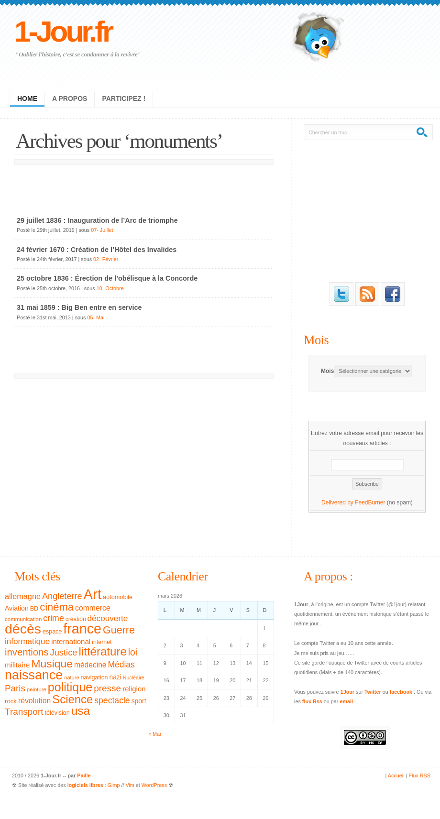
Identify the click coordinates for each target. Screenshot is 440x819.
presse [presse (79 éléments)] (107, 688)
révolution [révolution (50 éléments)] (34, 701)
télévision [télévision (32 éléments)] (56, 713)
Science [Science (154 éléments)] (72, 699)
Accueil (396, 775)
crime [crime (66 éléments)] (53, 618)
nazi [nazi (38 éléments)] (115, 677)
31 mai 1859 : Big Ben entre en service (79, 307)
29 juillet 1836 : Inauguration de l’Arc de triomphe (97, 220)
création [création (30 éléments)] (76, 619)
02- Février (105, 259)
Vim (129, 785)
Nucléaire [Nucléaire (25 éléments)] (133, 677)
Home (27, 98)
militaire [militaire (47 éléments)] (17, 665)
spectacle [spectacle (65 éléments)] (112, 700)
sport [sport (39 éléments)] (139, 701)
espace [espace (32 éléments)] (52, 631)
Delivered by (338, 502)
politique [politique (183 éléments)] (70, 687)
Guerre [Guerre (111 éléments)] (119, 630)
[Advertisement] (143, 186)
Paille (83, 775)
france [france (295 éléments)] (82, 628)
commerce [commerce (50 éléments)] (92, 608)
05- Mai (95, 317)
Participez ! (123, 98)
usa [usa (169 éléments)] (80, 710)
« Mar (155, 734)
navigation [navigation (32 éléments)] (94, 677)
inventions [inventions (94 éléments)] (27, 652)
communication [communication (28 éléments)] (23, 619)
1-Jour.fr (62, 31)
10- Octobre (110, 288)
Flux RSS (419, 775)
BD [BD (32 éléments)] (34, 608)
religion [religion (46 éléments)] (134, 689)
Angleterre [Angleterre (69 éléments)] (62, 596)
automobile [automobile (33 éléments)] (117, 597)
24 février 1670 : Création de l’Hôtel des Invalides (96, 249)
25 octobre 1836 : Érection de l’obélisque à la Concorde (107, 278)
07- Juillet (102, 230)
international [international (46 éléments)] (70, 641)
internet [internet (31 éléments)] (101, 642)
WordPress (154, 785)
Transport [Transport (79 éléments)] (24, 712)
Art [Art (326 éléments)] (92, 594)
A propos (69, 98)
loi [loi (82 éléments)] (132, 652)
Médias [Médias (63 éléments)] (121, 664)
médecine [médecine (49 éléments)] (90, 665)
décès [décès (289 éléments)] (23, 628)
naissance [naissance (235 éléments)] (34, 675)
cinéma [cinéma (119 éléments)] (57, 607)
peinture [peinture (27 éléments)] (36, 689)
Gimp (114, 785)
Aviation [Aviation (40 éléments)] (17, 608)
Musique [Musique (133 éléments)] (51, 663)
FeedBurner (370, 502)
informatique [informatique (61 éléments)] (27, 641)
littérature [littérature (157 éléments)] (103, 651)
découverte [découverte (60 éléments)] (108, 618)
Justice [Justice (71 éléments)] (63, 652)
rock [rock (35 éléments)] (11, 701)
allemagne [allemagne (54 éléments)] (23, 596)
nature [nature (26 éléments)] (71, 677)
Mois (316, 340)
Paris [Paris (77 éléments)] (15, 688)
